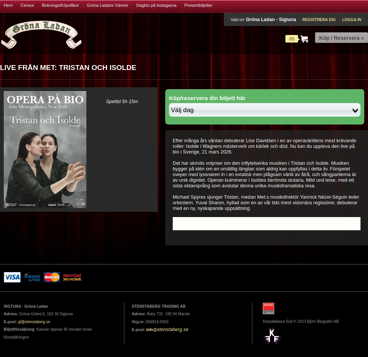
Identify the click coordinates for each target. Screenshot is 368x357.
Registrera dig (319, 20)
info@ (151, 330)
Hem (8, 5)
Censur (27, 5)
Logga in (351, 20)
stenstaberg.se (173, 329)
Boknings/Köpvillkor (60, 5)
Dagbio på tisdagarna (156, 5)
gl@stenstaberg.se (34, 322)
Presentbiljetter (198, 5)
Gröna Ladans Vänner (107, 5)
